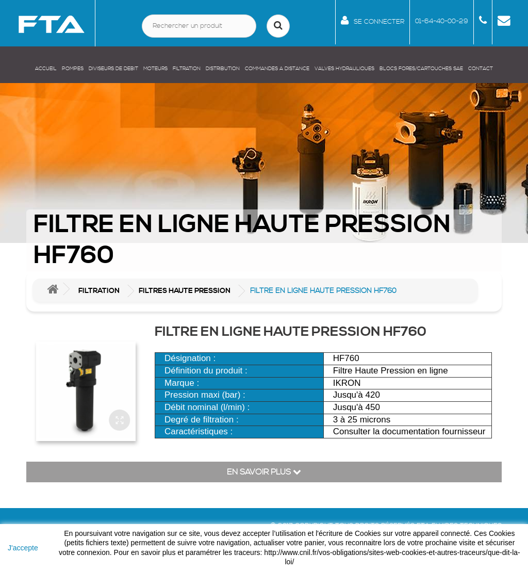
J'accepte (23, 548)
